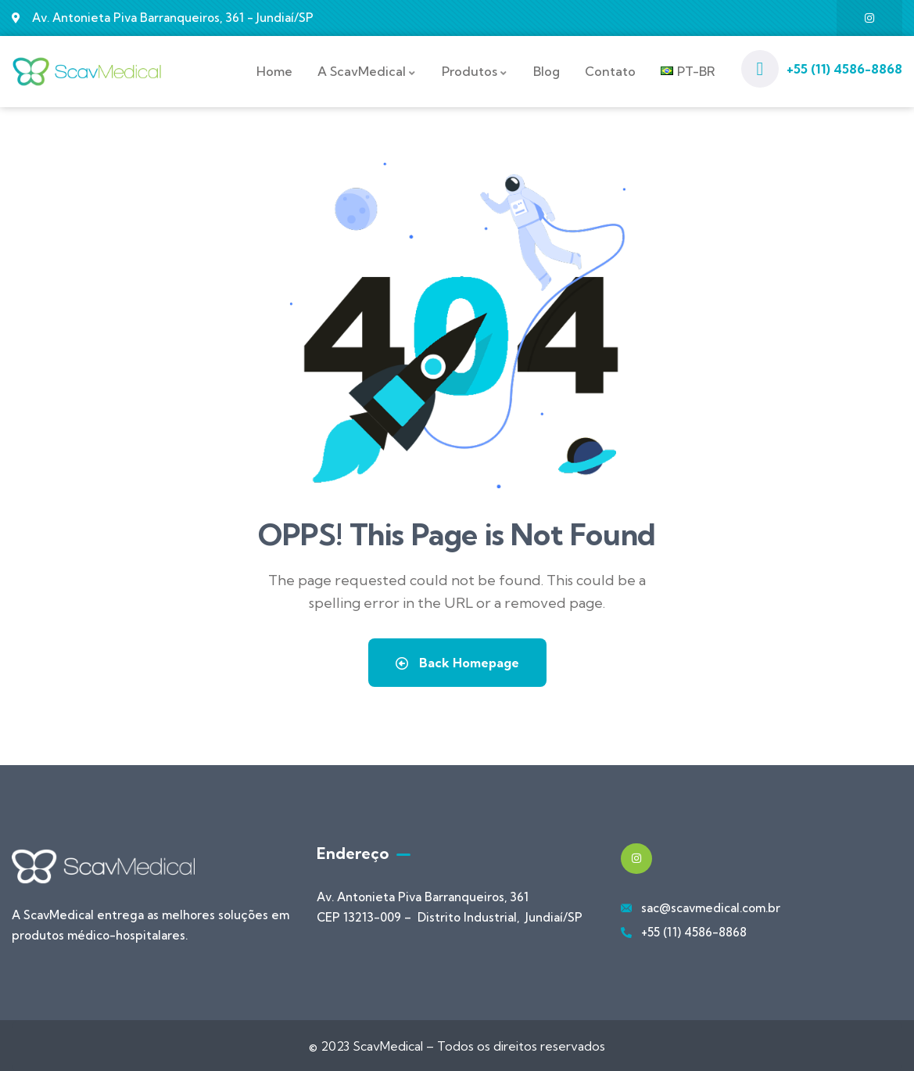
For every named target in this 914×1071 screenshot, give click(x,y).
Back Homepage (457, 661)
